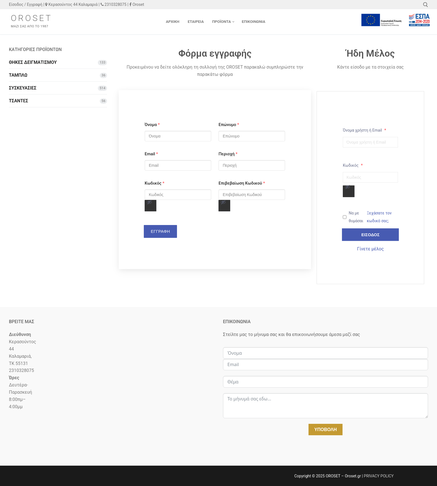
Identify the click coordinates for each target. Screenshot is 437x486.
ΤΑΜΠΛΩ (18, 75)
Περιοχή (228, 153)
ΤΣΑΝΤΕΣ (18, 100)
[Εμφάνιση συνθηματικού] (150, 206)
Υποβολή (325, 429)
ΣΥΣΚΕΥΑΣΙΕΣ (23, 88)
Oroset (136, 4)
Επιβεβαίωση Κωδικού (242, 183)
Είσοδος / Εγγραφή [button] (25, 4)
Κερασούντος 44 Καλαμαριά (71, 4)
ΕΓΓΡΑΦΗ (160, 231)
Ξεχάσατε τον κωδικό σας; (379, 217)
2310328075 (114, 4)
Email (151, 153)
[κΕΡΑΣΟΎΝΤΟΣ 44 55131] (111, 431)
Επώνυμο (229, 124)
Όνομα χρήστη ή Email (364, 130)
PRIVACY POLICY (379, 476)
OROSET (31, 18)
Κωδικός (154, 183)
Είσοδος (370, 234)
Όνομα (152, 124)
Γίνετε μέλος (370, 249)
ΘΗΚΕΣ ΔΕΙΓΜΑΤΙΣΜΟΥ (33, 62)
